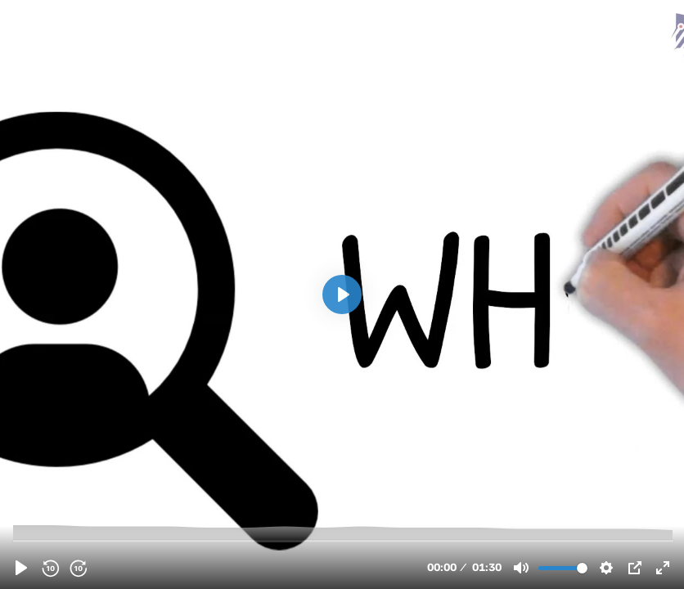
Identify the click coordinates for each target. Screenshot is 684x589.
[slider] (343, 540)
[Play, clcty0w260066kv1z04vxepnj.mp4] (21, 568)
